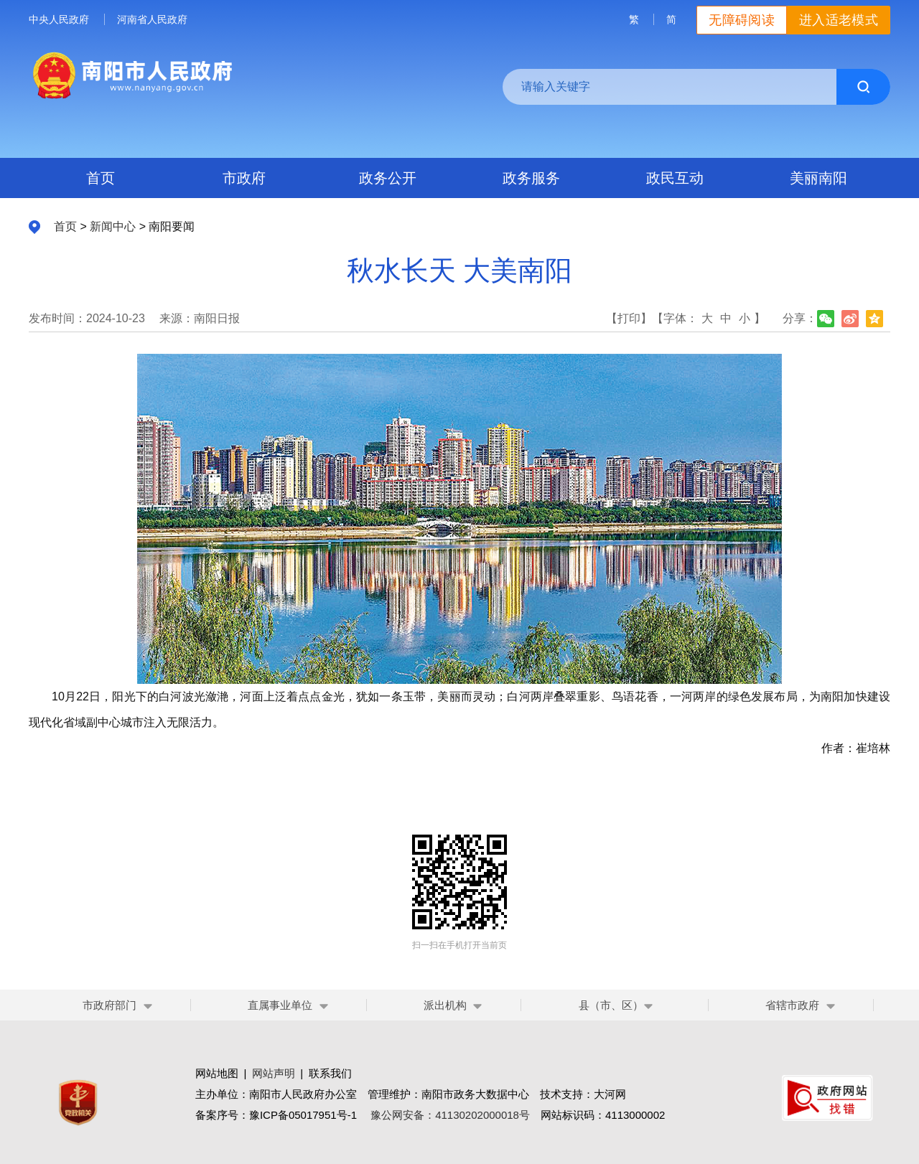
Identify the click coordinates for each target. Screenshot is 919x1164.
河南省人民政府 (152, 19)
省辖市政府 (792, 1005)
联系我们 (330, 1073)
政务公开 (387, 178)
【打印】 (629, 318)
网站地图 (216, 1073)
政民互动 (675, 178)
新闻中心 (113, 226)
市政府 (244, 178)
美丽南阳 (818, 178)
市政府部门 (109, 1005)
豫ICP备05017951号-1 (303, 1115)
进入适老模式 (838, 20)
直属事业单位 (280, 1005)
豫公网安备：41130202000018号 (450, 1115)
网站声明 (273, 1073)
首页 (100, 178)
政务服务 (531, 178)
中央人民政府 (59, 19)
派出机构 (445, 1005)
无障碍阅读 (742, 20)
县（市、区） (616, 1005)
